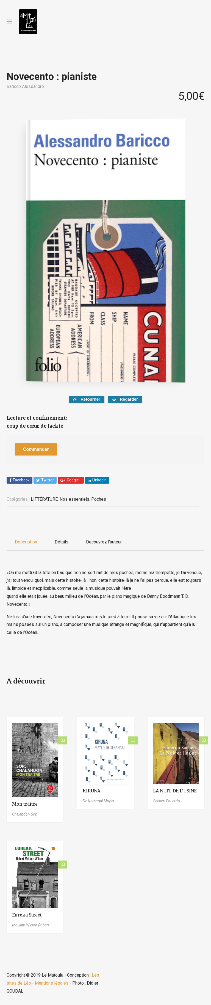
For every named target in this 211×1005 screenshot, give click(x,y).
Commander (36, 449)
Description (26, 542)
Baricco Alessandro (25, 86)
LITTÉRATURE (44, 499)
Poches (98, 499)
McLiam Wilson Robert (30, 925)
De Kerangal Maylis (98, 801)
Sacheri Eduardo (166, 801)
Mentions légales (51, 983)
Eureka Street (27, 915)
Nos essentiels (74, 499)
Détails (61, 542)
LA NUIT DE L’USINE (175, 791)
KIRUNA (91, 791)
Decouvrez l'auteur (104, 542)
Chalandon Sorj (24, 814)
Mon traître (25, 804)
